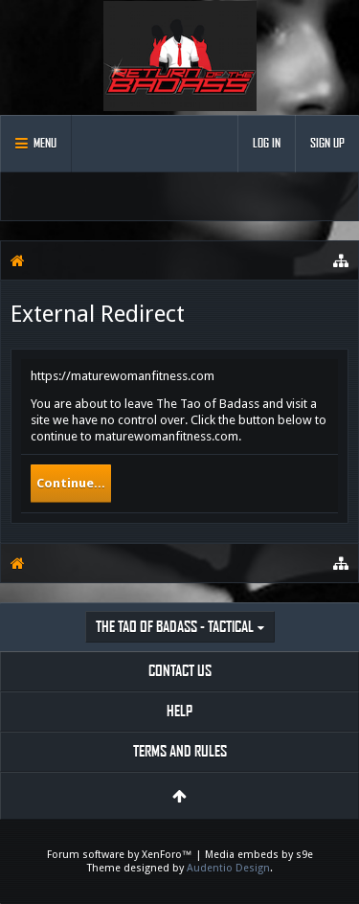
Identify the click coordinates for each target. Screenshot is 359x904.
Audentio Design (228, 868)
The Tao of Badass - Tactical (175, 627)
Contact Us (180, 671)
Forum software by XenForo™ (121, 854)
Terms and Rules (180, 751)
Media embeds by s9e (259, 854)
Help (179, 711)
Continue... (70, 483)
